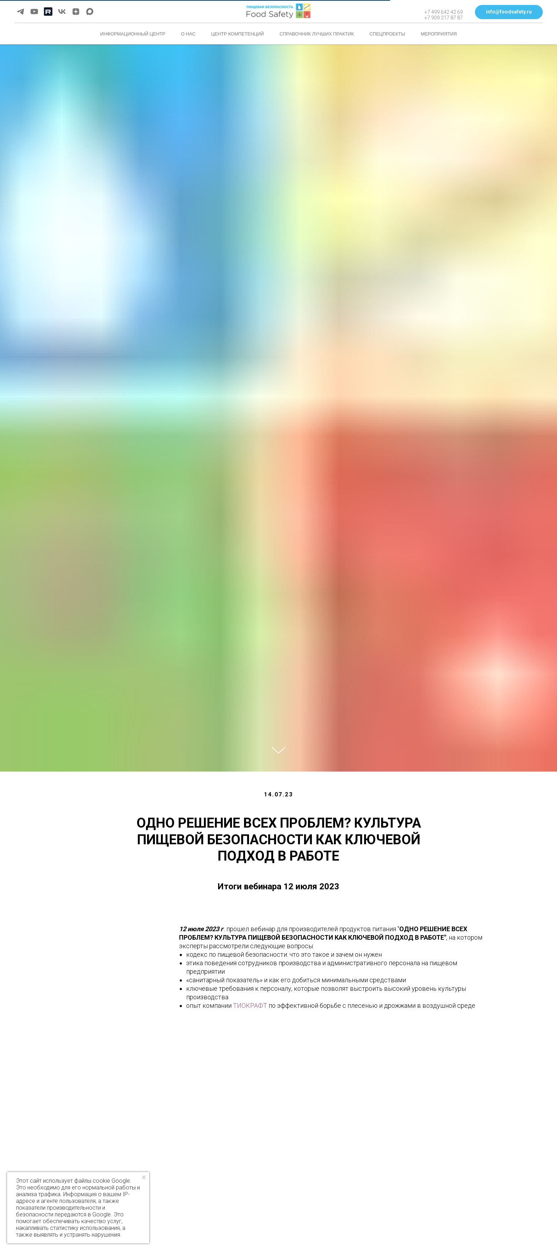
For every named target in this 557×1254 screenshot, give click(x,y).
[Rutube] (48, 11)
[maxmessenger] (89, 11)
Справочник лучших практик (317, 34)
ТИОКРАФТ (250, 1005)
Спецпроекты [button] (387, 34)
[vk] (62, 11)
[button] (509, 12)
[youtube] (34, 11)
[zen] (75, 11)
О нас (188, 34)
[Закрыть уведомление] (143, 1177)
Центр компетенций (237, 34)
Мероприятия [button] (439, 34)
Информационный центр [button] (132, 34)
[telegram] (20, 11)
